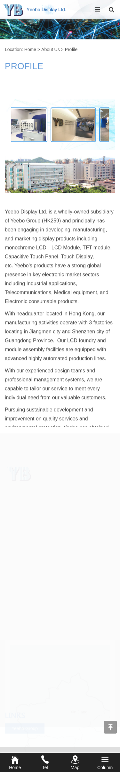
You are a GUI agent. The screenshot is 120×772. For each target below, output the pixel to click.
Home (30, 50)
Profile (71, 50)
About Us (50, 50)
